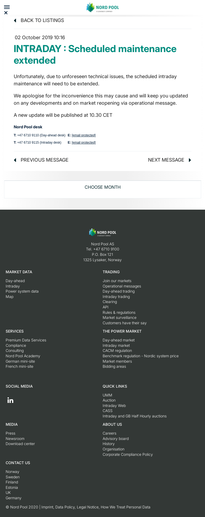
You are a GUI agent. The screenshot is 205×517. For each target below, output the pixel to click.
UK (8, 492)
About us (112, 424)
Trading (111, 272)
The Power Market (122, 331)
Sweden (13, 477)
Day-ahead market (119, 340)
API (106, 307)
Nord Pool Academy (23, 356)
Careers (109, 433)
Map (9, 296)
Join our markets (117, 280)
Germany (13, 498)
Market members (117, 361)
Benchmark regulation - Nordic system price (141, 356)
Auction (109, 400)
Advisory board (116, 438)
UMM (107, 395)
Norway (12, 471)
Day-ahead (15, 280)
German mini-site (20, 361)
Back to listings (39, 20)
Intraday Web (114, 405)
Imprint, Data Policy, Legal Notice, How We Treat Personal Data (95, 507)
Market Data (19, 272)
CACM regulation (117, 350)
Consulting (15, 350)
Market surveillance (119, 317)
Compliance (16, 345)
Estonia (12, 487)
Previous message (41, 160)
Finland (12, 482)
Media (12, 424)
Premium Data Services (26, 340)
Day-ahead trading (119, 291)
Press (10, 433)
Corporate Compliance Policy (128, 454)
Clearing (110, 301)
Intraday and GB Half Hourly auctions (135, 416)
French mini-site (19, 366)
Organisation (113, 449)
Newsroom (15, 438)
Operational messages (122, 286)
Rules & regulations (119, 312)
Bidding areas (114, 366)
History (109, 443)
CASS (108, 410)
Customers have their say (125, 323)
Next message (169, 160)
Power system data (22, 291)
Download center (20, 443)
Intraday (13, 286)
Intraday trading (116, 296)
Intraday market (116, 345)
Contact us (18, 462)
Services (15, 331)
